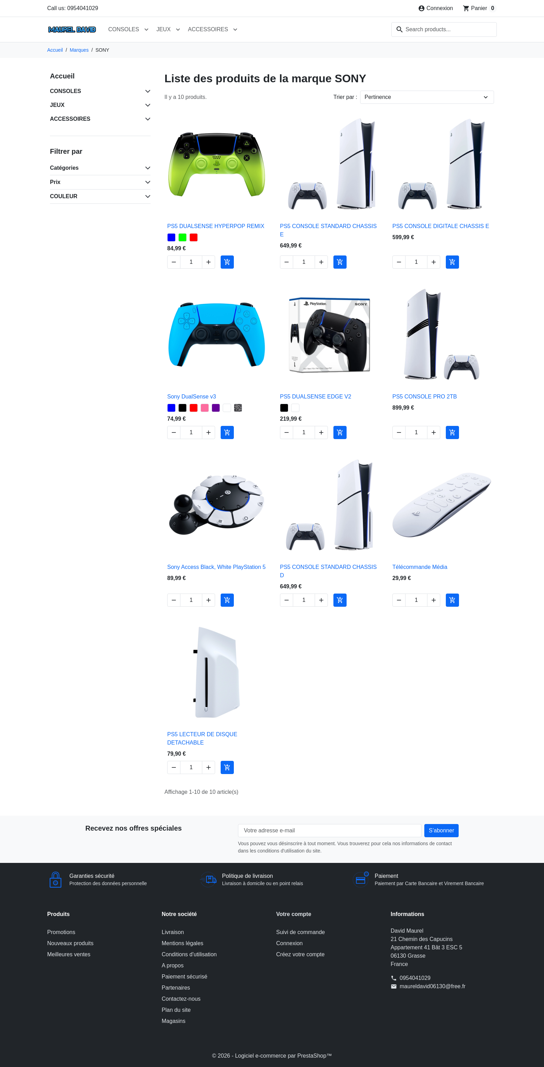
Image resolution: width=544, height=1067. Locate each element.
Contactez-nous (181, 999)
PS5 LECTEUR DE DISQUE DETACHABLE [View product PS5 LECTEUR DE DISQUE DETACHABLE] (202, 738)
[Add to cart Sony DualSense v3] (227, 432)
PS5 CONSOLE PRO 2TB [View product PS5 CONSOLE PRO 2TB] (424, 397)
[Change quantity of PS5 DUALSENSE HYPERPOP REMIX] (191, 262)
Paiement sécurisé (184, 977)
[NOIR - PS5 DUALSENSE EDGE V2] (284, 408)
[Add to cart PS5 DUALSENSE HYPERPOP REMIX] (227, 262)
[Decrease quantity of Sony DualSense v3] (173, 432)
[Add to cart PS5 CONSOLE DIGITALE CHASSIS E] (452, 262)
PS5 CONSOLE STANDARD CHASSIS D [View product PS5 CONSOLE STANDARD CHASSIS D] (328, 571)
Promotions (61, 932)
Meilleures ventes (69, 954)
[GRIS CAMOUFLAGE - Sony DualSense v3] (238, 408)
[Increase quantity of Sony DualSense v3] (208, 432)
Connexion (289, 943)
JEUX (163, 29)
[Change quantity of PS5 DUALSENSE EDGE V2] (304, 432)
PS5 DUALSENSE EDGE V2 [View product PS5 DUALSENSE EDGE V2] (315, 397)
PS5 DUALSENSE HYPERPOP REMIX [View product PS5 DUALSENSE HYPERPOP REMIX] (215, 226)
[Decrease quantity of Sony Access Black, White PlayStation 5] (173, 599)
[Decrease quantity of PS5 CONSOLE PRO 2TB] (399, 432)
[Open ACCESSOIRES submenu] (235, 29)
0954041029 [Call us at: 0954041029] (415, 978)
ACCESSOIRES (208, 29)
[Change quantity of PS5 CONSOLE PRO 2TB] (416, 432)
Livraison (173, 932)
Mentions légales (182, 943)
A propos (173, 965)
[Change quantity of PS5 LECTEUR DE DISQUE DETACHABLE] (191, 767)
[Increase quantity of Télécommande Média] (433, 599)
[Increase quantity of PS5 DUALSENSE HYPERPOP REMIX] (208, 262)
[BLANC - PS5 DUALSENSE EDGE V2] (295, 408)
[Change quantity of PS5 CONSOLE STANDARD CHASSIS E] (304, 262)
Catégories (64, 168)
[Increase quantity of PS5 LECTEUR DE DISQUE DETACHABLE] (208, 767)
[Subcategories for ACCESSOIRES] (146, 119)
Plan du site (176, 1010)
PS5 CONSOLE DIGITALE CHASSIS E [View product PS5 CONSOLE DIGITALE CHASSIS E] (440, 226)
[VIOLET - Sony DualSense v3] (216, 408)
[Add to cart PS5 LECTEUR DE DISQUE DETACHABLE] (227, 767)
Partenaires (176, 988)
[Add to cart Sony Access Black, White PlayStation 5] (227, 599)
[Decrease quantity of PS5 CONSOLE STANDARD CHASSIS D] (286, 599)
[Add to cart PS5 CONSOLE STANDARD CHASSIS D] (340, 599)
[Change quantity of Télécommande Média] (416, 599)
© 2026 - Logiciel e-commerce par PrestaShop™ (272, 1056)
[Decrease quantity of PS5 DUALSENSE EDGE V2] (286, 432)
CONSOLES (123, 29)
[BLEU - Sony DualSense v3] (171, 408)
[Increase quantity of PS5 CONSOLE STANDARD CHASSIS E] (321, 262)
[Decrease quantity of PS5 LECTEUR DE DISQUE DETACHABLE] (173, 767)
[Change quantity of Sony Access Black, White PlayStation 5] (191, 599)
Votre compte (293, 914)
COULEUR (63, 196)
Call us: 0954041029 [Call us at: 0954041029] (72, 8)
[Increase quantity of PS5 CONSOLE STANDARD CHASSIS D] (321, 599)
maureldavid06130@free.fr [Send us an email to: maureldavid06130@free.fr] (433, 986)
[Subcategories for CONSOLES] (146, 91)
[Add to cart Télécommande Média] (452, 599)
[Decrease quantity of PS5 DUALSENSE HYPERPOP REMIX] (173, 262)
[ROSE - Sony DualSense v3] (205, 408)
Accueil (62, 76)
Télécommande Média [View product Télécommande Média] (419, 567)
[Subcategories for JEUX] (146, 105)
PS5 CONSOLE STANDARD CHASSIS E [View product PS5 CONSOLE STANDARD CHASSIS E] (328, 230)
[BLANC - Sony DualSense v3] (227, 408)
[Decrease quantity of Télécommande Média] (399, 599)
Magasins (173, 1021)
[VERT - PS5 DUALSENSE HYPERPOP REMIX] (182, 237)
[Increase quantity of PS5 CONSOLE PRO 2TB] (433, 432)
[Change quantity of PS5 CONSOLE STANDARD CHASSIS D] (304, 599)
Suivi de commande (300, 932)
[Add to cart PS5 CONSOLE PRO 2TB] (452, 432)
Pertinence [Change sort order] (378, 97)
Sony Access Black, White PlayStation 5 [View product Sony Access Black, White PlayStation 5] (216, 567)
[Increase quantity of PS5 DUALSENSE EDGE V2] (321, 432)
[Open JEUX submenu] (177, 29)
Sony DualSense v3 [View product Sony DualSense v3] (191, 397)
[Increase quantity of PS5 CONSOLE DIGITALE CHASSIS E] (433, 262)
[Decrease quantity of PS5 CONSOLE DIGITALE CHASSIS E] (399, 262)
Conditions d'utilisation (189, 954)
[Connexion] (435, 8)
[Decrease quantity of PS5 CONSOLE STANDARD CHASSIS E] (286, 262)
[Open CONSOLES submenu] (146, 29)
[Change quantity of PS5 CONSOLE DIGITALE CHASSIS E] (416, 262)
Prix (55, 182)
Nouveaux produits (70, 943)
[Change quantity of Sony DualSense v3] (191, 432)
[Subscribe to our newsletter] (441, 830)
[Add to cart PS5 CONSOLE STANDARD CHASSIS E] (340, 262)
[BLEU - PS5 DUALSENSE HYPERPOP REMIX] (171, 237)
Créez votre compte (300, 954)
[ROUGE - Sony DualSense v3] (193, 408)
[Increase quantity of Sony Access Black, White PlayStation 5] (208, 599)
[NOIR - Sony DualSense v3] (182, 408)
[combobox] (444, 29)
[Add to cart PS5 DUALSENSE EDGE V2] (340, 432)
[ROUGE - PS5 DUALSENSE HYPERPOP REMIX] (193, 237)
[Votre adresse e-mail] (330, 830)
